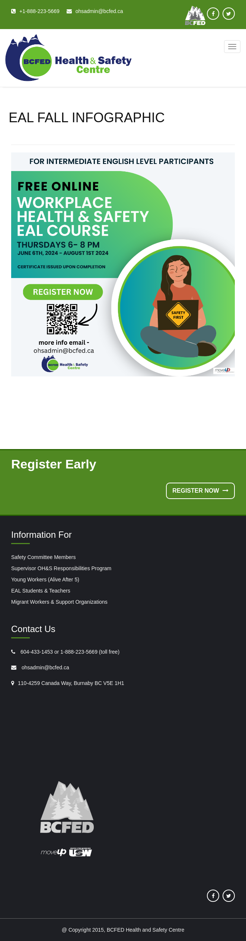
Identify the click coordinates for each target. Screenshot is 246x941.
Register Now (200, 490)
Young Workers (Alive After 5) (45, 579)
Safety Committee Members (43, 557)
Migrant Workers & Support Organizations (59, 602)
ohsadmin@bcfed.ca (44, 667)
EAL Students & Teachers (40, 591)
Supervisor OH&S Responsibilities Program (61, 568)
